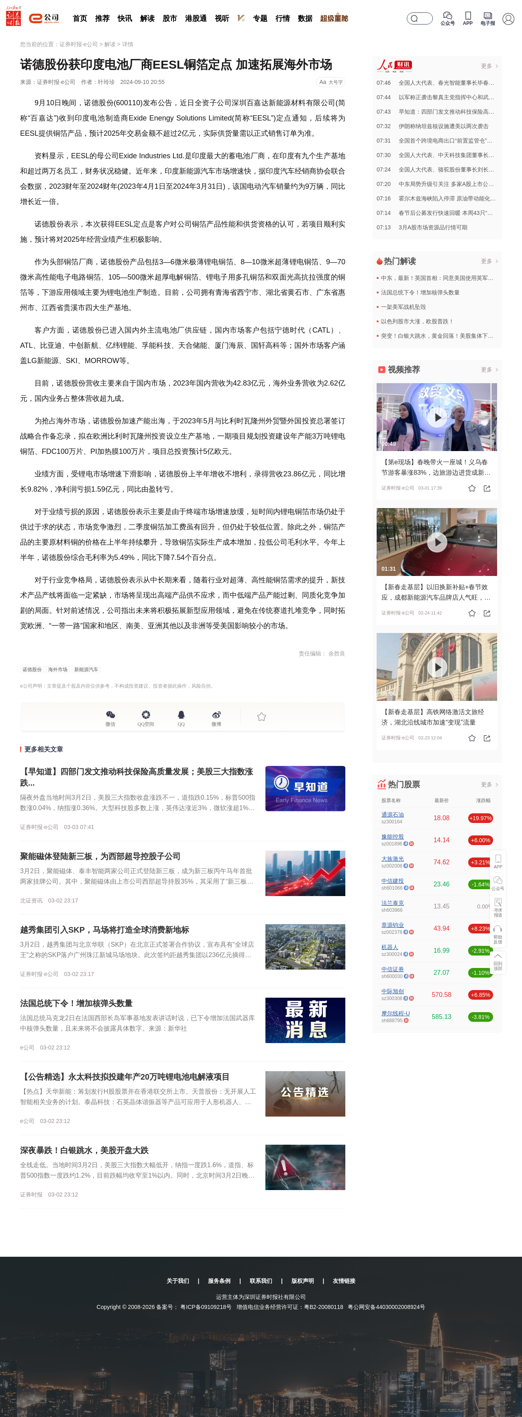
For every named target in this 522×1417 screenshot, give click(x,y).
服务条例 (219, 1281)
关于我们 (178, 1281)
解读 (147, 18)
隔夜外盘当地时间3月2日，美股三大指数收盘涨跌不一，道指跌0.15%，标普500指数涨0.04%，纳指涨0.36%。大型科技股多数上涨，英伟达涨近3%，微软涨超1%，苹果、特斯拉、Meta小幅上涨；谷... (137, 808)
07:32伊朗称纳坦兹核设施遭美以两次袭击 (433, 126)
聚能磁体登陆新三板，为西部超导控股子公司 (100, 856)
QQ (181, 723)
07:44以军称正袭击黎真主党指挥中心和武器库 (438, 97)
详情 (127, 44)
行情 (282, 18)
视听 (222, 18)
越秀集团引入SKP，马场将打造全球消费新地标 (104, 929)
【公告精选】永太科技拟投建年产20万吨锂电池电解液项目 (125, 1076)
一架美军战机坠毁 (403, 307)
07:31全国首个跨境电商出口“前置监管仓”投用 (437, 140)
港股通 (196, 18)
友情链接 (344, 1281)
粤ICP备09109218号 (206, 1307)
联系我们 (261, 1281)
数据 (305, 18)
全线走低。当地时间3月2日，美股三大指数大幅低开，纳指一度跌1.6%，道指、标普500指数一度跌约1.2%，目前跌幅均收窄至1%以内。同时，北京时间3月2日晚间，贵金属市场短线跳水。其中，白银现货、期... (137, 1175)
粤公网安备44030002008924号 (386, 1307)
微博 (216, 723)
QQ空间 (146, 723)
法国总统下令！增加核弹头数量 (76, 1003)
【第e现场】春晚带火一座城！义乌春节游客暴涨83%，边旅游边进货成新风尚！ (436, 472)
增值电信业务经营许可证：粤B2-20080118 (290, 1307)
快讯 (125, 18)
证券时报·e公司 (78, 44)
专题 (260, 18)
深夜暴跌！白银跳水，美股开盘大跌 (84, 1150)
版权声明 (303, 1281)
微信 (110, 723)
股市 (170, 18)
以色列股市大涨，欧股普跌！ (417, 321)
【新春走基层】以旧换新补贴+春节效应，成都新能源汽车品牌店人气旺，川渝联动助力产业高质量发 (436, 597)
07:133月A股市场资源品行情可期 (422, 227)
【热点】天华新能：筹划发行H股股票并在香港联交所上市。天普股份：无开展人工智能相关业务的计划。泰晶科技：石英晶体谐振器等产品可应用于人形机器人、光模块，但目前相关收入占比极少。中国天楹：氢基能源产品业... (138, 1102)
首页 (80, 18)
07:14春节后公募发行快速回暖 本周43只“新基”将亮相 (447, 213)
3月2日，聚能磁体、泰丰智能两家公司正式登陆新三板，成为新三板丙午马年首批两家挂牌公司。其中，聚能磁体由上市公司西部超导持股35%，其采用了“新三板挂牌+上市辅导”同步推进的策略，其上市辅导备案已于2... (136, 881)
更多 (486, 66)
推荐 (102, 18)
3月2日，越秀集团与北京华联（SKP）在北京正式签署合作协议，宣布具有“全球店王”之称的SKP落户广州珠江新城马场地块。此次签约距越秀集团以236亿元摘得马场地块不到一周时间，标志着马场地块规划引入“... (137, 955)
